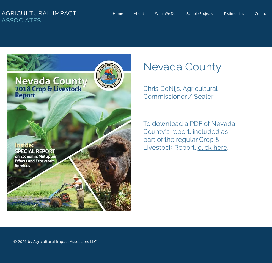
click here (212, 147)
